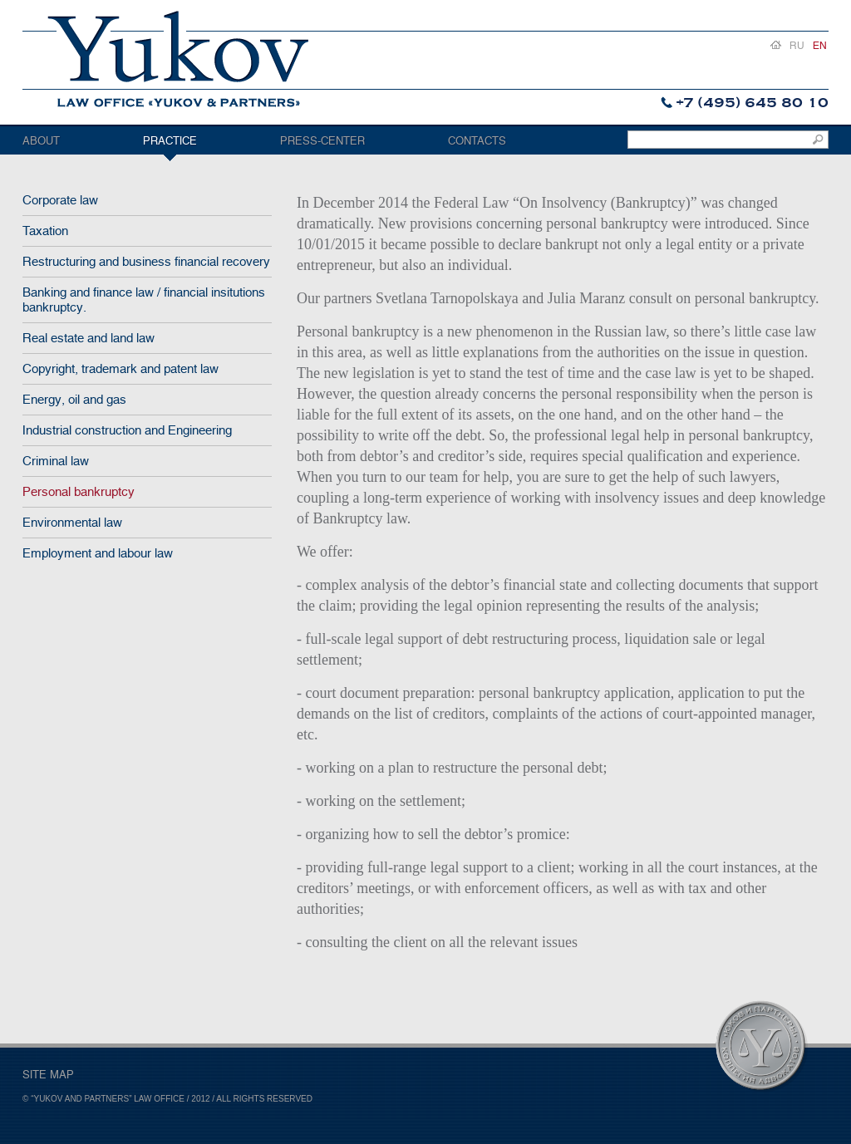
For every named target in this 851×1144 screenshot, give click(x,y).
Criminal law (55, 461)
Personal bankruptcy (78, 491)
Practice (170, 141)
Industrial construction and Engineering (127, 430)
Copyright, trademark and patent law (120, 368)
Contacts (477, 141)
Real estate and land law (88, 338)
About (41, 141)
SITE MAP (48, 1074)
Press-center (322, 141)
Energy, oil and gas (74, 399)
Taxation (45, 230)
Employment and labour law (97, 553)
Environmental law (72, 522)
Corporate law (60, 200)
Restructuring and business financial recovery (146, 261)
